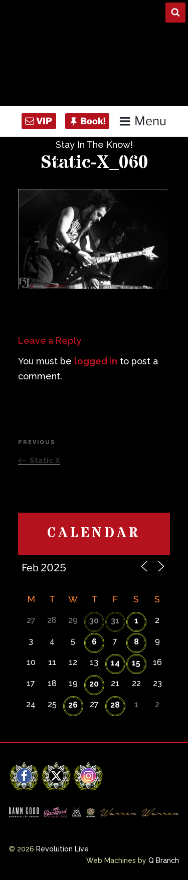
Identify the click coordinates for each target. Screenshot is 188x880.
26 (73, 705)
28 (115, 705)
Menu (142, 121)
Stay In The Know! (94, 144)
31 (115, 620)
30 (94, 620)
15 (136, 663)
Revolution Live (62, 849)
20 (94, 684)
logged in (95, 361)
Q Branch (163, 860)
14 (115, 663)
